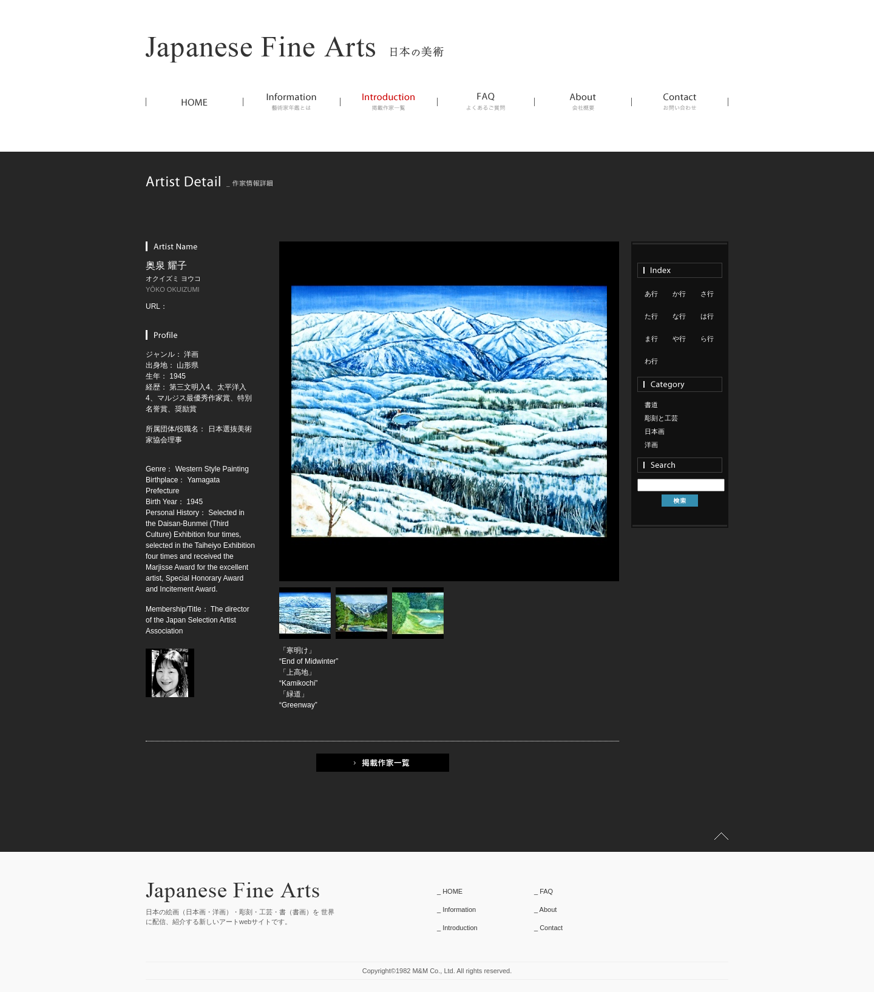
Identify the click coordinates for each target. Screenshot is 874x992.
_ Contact (548, 927)
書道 (651, 404)
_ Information (456, 909)
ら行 (707, 338)
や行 (679, 338)
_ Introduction (457, 927)
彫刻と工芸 (661, 418)
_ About (545, 909)
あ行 (651, 293)
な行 (679, 316)
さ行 (707, 293)
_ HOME (449, 891)
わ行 (651, 361)
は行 (707, 316)
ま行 (651, 338)
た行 (651, 316)
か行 (679, 293)
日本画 (655, 431)
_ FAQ (543, 891)
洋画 (651, 444)
